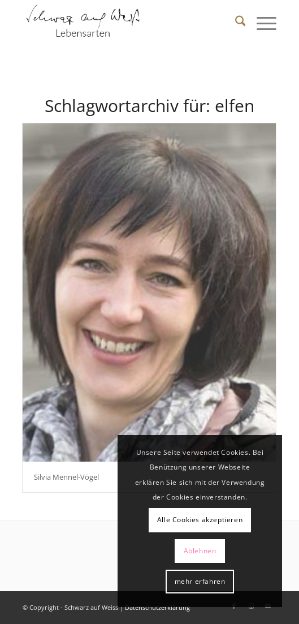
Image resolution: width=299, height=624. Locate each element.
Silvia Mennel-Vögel (66, 477)
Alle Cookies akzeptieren (199, 519)
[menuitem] (235, 22)
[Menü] (260, 22)
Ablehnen (200, 551)
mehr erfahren (200, 581)
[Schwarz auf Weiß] (124, 22)
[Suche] (235, 22)
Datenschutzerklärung (157, 607)
